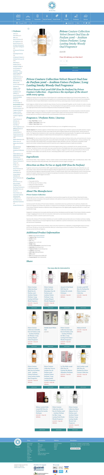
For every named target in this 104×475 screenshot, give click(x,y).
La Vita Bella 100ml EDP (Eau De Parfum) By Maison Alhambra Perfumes (67, 369)
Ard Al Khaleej (17, 68)
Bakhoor (16, 82)
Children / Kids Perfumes (16, 89)
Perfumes (76, 19)
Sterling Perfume (18, 189)
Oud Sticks (16, 170)
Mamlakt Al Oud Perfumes (17, 147)
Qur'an (86, 19)
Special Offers (30, 443)
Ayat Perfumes (17, 78)
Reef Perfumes (17, 181)
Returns (55, 446)
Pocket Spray (17, 172)
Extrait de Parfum (18, 108)
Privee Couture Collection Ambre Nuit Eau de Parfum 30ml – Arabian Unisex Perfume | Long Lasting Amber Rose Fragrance (34, 372)
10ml (15, 33)
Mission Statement (41, 449)
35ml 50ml (17, 35)
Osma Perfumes (18, 168)
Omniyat (16, 166)
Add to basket (75, 67)
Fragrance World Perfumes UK (17, 112)
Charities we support (42, 454)
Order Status (40, 444)
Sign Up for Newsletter (75, 448)
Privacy (55, 447)
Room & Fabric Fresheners (17, 184)
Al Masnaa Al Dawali (18, 57)
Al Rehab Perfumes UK (18, 59)
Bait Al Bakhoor (17, 80)
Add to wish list (75, 70)
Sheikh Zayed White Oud (50, 329)
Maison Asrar (17, 141)
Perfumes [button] (17, 31)
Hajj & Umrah (47, 19)
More (79, 23)
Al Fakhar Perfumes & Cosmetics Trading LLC (18, 46)
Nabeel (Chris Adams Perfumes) (18, 156)
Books (18, 19)
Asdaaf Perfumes (18, 77)
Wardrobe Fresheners (18, 202)
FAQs (39, 451)
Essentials (38, 19)
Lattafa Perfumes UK (18, 136)
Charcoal (16, 86)
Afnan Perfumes (18, 39)
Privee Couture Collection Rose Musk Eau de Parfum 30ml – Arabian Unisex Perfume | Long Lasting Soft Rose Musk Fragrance (33, 294)
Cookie (55, 449)
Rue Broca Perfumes (18, 187)
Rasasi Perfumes (18, 178)
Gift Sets (16, 121)
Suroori (15, 191)
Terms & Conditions (58, 443)
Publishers (29, 457)
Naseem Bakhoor (18, 159)
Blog (39, 443)
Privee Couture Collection (16, 175)
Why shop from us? (42, 450)
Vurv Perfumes (17, 199)
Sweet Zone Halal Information (43, 453)
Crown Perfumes (18, 95)
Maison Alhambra (18, 139)
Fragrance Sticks (18, 110)
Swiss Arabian (17, 193)
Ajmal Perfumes (18, 43)
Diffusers (16, 100)
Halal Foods (56, 19)
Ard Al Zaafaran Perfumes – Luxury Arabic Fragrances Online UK (17, 72)
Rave (15, 180)
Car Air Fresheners (18, 84)
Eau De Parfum (18, 104)
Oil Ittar (16, 165)
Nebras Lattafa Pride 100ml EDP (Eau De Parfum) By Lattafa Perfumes (42, 410)
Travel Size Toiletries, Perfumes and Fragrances (18, 196)
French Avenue (17, 119)
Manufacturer (29, 460)
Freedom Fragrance (18, 116)
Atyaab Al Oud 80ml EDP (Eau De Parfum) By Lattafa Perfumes (67, 290)
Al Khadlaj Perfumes (18, 54)
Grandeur (16, 123)
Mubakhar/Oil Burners (18, 150)
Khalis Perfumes (18, 134)
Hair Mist (16, 125)
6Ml (15, 37)
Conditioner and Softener (17, 92)
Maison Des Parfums (18, 143)
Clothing (28, 19)
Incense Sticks (17, 132)
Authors (28, 458)
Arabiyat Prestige (18, 66)
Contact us (40, 446)
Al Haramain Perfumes (18, 50)
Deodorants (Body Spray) (17, 97)
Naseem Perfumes (18, 161)
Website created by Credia (19, 467)
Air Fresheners (18, 41)
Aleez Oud (16, 62)
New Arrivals (29, 444)
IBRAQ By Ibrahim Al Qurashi (18, 129)
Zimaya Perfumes (18, 205)
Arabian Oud (17, 64)
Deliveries (56, 444)
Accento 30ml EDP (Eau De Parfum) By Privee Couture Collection (83, 290)
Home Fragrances (18, 126)
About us (39, 447)
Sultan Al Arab (81, 328)
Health (66, 19)
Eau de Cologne (17, 102)
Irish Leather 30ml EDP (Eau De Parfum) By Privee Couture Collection (82, 369)
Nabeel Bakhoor (18, 153)
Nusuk (15, 163)
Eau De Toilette (17, 106)
